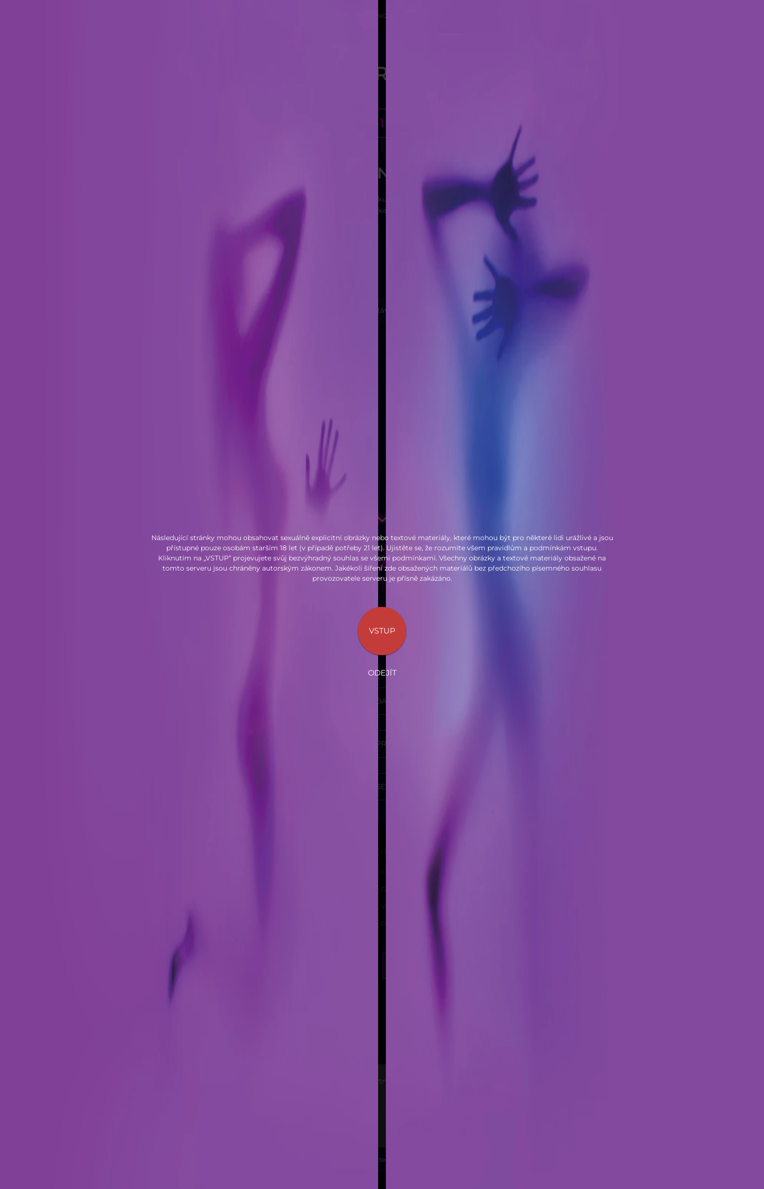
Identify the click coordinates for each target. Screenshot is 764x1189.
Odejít (382, 672)
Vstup (382, 630)
